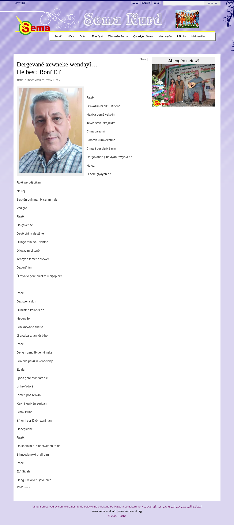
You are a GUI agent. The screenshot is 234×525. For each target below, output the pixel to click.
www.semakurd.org (130, 511)
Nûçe (71, 36)
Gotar (83, 36)
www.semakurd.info (104, 511)
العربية (135, 2)
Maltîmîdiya (198, 36)
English (146, 2)
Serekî (58, 36)
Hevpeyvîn (165, 36)
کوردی (156, 2)
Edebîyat (97, 36)
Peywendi (20, 2)
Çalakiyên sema (143, 36)
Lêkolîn (181, 36)
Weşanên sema (118, 36)
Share (143, 59)
